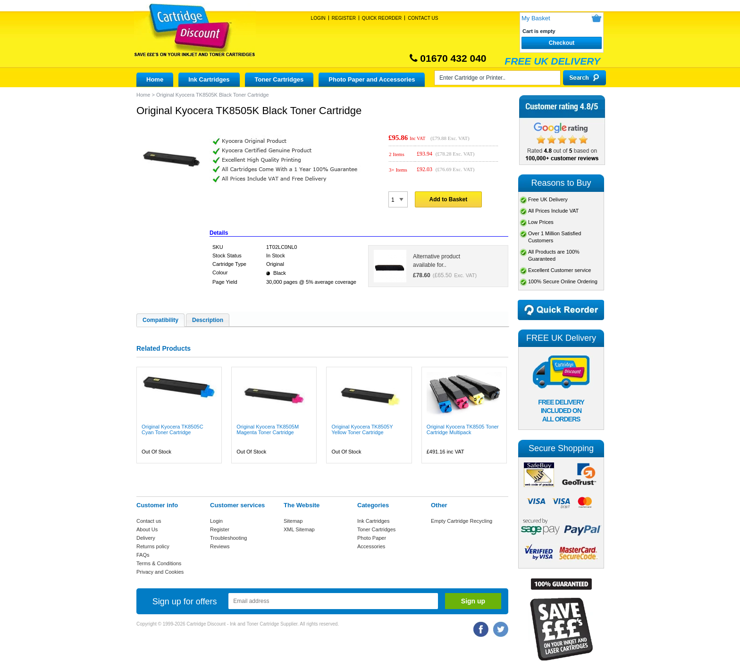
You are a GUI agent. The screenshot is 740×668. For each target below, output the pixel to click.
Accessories (371, 546)
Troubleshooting (228, 538)
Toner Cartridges (279, 79)
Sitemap (293, 521)
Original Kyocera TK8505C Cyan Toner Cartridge (172, 429)
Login (318, 18)
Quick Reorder (382, 18)
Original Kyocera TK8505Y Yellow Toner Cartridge (362, 429)
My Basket (535, 18)
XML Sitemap (299, 529)
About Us (147, 529)
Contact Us (423, 18)
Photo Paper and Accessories (371, 79)
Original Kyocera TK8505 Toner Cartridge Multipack (463, 429)
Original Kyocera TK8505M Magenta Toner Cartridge (267, 429)
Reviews (220, 546)
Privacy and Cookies (160, 572)
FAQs (143, 555)
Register (344, 18)
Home (154, 79)
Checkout (562, 43)
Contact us (148, 521)
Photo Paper (371, 538)
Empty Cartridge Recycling (461, 521)
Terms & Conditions (158, 563)
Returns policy (152, 546)
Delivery (145, 538)
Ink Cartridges (208, 79)
